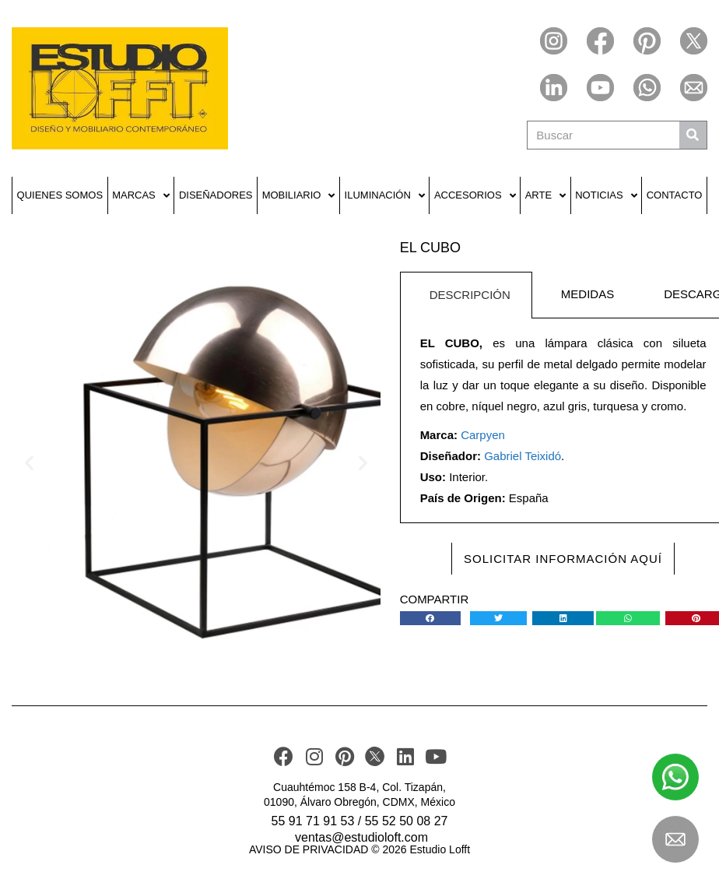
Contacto (675, 195)
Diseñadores (216, 195)
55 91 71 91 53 (313, 821)
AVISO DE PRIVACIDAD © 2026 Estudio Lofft (359, 849)
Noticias (606, 196)
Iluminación (385, 196)
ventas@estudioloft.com (361, 837)
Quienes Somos (60, 195)
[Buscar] (693, 135)
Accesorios (475, 196)
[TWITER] (374, 756)
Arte (545, 196)
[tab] (466, 295)
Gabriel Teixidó (522, 455)
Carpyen (483, 434)
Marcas (141, 196)
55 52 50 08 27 (406, 821)
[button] (29, 462)
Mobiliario (298, 196)
